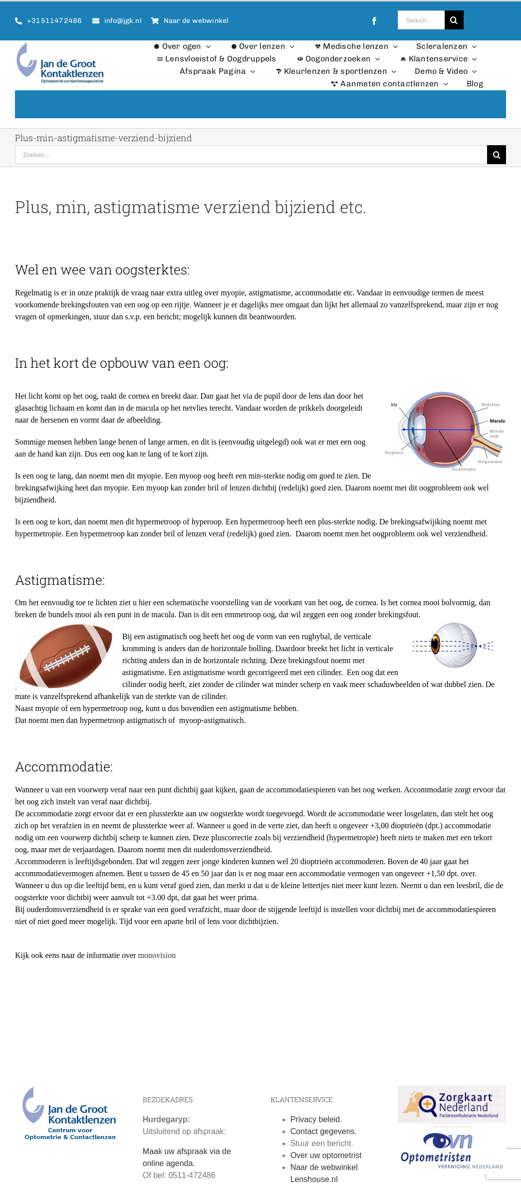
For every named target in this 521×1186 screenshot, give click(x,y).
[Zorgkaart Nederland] (452, 1093)
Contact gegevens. (323, 1135)
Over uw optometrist (326, 1159)
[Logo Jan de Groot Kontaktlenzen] (60, 44)
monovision (157, 959)
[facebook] (374, 21)
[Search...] (421, 19)
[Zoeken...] (251, 154)
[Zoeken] (454, 19)
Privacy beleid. (316, 1123)
